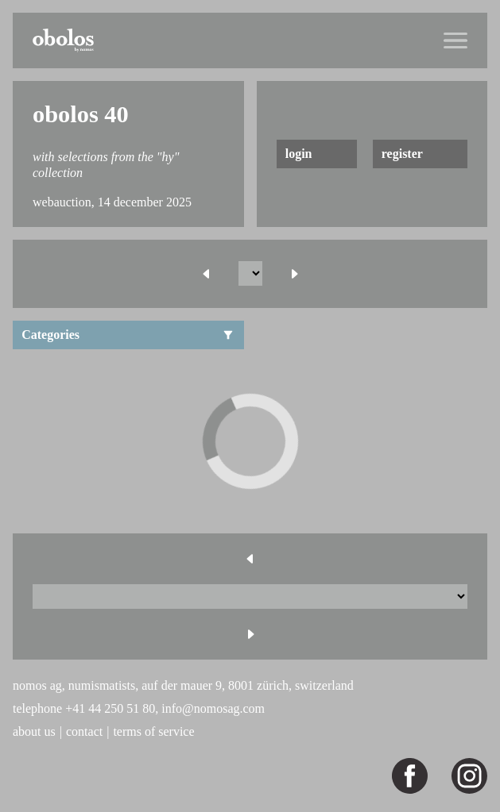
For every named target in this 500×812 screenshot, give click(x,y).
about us (34, 731)
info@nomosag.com (213, 708)
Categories (127, 334)
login (298, 153)
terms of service (153, 731)
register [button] (402, 153)
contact (84, 731)
